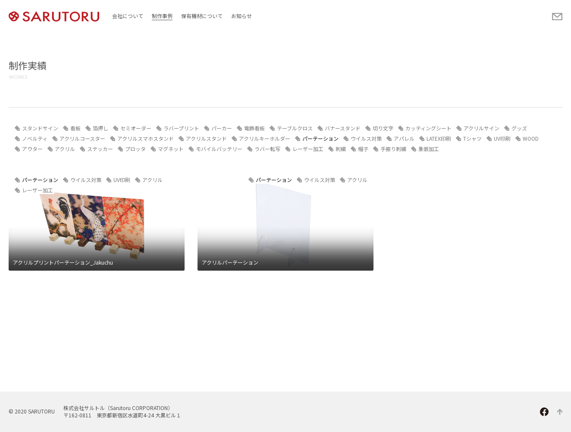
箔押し (100, 128)
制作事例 (162, 15)
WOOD (531, 138)
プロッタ (135, 148)
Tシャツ (472, 138)
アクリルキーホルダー (264, 138)
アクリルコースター (82, 138)
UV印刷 (502, 138)
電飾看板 (254, 128)
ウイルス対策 (366, 138)
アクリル (65, 148)
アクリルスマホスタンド (145, 138)
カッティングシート (428, 128)
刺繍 (341, 148)
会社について (127, 15)
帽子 (363, 148)
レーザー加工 (307, 148)
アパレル (404, 138)
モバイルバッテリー (219, 148)
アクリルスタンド (206, 138)
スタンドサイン (40, 128)
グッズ (519, 128)
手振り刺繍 (393, 148)
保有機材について (202, 15)
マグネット (171, 148)
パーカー (221, 128)
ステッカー (100, 148)
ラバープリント (181, 128)
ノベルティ (34, 138)
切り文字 (383, 128)
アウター (32, 148)
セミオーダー (135, 128)
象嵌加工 (428, 148)
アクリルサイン (481, 128)
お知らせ (241, 15)
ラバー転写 (267, 148)
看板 (75, 128)
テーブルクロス (295, 128)
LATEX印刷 (439, 138)
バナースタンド (343, 128)
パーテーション (320, 138)
